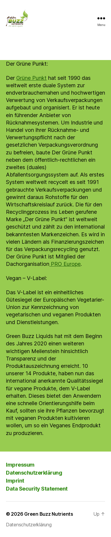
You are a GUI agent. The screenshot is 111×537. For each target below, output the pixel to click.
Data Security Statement (37, 489)
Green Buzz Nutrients (48, 514)
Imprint (15, 481)
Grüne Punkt (31, 78)
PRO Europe (65, 264)
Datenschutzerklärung (34, 473)
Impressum (20, 465)
